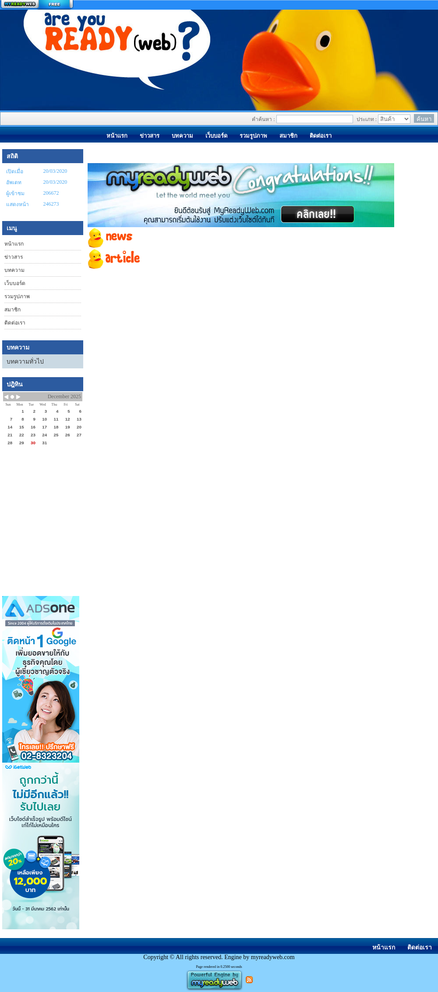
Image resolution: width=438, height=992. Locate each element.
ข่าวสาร (13, 257)
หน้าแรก (14, 244)
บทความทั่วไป (25, 361)
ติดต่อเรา (14, 323)
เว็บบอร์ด (14, 283)
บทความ (14, 270)
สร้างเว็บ (37, 5)
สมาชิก (12, 310)
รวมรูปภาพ (17, 296)
